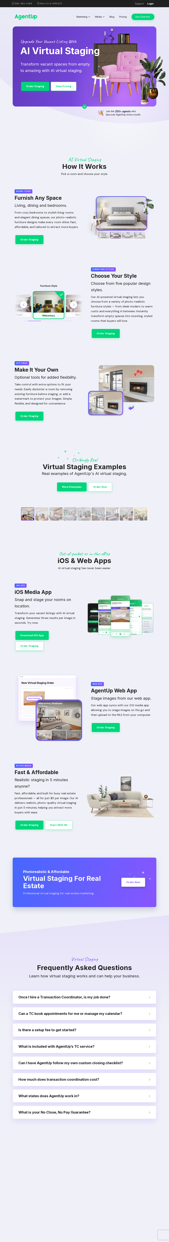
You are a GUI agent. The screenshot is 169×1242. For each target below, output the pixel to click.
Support (139, 3)
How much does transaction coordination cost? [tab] (84, 1079)
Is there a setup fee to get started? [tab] (84, 1030)
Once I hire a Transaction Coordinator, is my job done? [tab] (84, 997)
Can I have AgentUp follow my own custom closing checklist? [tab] (84, 1063)
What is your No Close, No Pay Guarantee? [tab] (84, 1112)
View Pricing (63, 86)
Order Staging (35, 86)
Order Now (100, 487)
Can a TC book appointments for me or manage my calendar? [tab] (84, 1014)
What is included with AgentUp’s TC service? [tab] (84, 1046)
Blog (111, 16)
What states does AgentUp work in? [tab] (84, 1096)
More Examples (72, 487)
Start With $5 (58, 825)
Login (150, 3)
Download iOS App (32, 635)
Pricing (123, 16)
